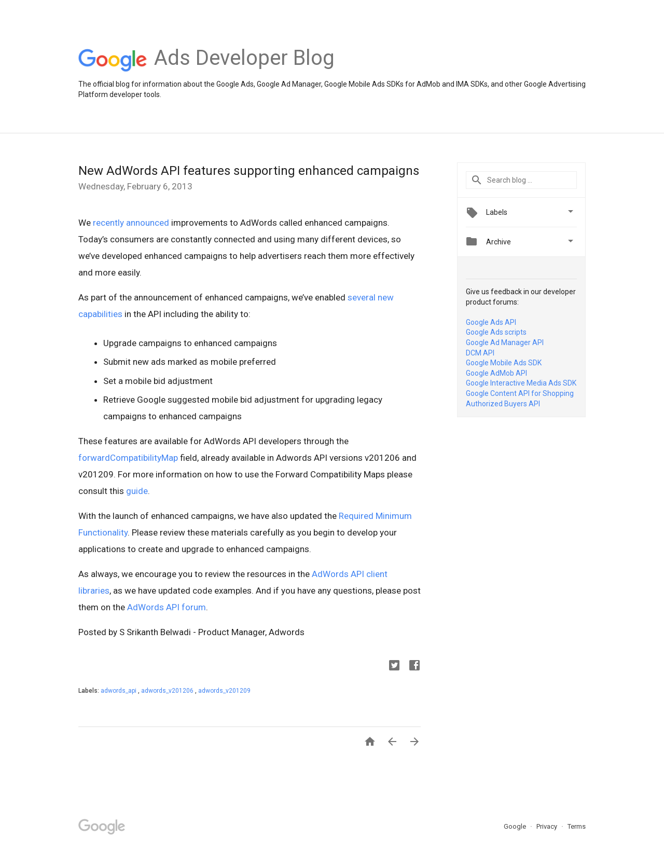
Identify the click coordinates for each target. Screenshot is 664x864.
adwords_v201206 (168, 690)
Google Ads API (491, 322)
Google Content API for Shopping (520, 393)
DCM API (480, 353)
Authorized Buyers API (503, 404)
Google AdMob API (496, 373)
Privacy (547, 826)
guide (137, 491)
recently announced (131, 222)
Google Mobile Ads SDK (504, 363)
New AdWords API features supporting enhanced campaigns (248, 170)
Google (516, 826)
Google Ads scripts (496, 332)
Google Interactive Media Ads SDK (521, 383)
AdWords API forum (166, 607)
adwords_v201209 (224, 690)
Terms (577, 826)
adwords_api (119, 690)
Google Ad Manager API (505, 342)
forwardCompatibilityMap (128, 457)
